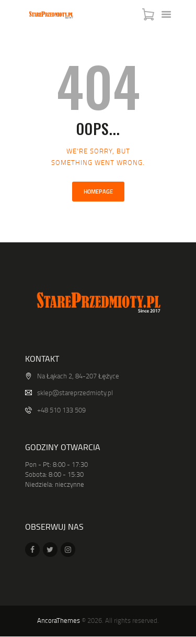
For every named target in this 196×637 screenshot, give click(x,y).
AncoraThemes (58, 620)
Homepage (98, 191)
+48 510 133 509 (61, 410)
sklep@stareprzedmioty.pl (75, 392)
